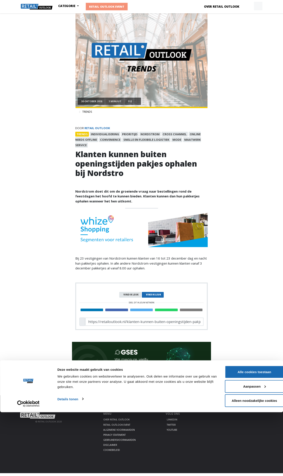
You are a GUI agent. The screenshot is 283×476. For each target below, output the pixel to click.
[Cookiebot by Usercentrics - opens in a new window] (28, 467)
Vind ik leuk (131, 297)
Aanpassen (246, 450)
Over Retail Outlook (221, 7)
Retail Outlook (97, 128)
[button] (247, 6)
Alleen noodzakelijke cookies (246, 464)
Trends (87, 112)
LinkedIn (172, 422)
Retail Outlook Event (110, 7)
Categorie (71, 6)
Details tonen (67, 462)
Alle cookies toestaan (246, 435)
